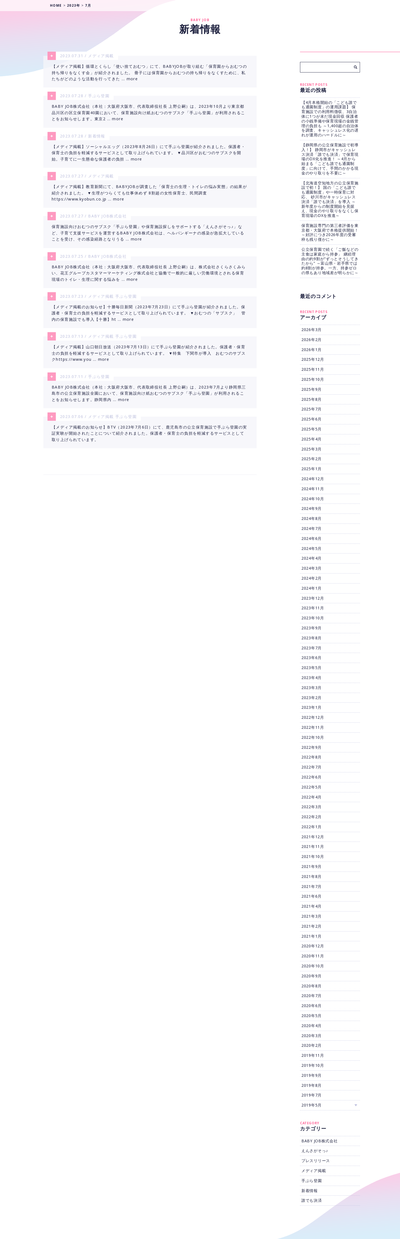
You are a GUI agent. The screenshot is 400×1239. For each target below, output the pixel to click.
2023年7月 (311, 647)
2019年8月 (311, 1085)
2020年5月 (311, 1015)
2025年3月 (311, 449)
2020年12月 (312, 945)
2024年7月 (311, 528)
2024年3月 (311, 568)
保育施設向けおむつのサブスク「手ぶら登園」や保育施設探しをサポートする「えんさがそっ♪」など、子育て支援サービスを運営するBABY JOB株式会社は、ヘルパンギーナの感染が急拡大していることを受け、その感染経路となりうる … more (148, 237)
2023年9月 (311, 627)
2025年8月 (311, 399)
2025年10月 (312, 379)
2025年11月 (312, 369)
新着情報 (96, 137)
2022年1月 (311, 826)
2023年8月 (311, 637)
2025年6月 (311, 419)
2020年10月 (312, 965)
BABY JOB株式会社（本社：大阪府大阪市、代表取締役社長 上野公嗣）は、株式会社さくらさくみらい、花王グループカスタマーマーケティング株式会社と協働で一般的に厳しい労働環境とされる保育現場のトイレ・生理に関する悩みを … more (149, 278)
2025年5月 (311, 429)
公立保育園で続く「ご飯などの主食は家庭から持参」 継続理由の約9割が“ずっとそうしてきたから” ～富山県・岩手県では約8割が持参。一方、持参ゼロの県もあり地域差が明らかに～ (330, 261)
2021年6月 (311, 896)
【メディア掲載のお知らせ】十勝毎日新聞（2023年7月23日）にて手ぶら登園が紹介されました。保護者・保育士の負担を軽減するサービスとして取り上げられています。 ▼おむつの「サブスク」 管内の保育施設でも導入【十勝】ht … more (149, 318)
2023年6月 (311, 657)
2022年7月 (311, 767)
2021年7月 (311, 886)
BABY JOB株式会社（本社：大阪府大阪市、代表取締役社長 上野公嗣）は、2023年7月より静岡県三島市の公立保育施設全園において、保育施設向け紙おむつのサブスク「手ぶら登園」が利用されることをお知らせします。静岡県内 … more (149, 400)
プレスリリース (315, 1160)
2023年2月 (311, 697)
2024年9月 (311, 508)
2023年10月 (312, 617)
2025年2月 (311, 458)
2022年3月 (311, 806)
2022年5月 (311, 787)
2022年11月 (312, 727)
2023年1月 (311, 707)
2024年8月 (311, 518)
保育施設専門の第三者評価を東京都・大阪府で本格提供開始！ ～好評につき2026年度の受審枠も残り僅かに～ (330, 232)
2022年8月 (311, 757)
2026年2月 (311, 339)
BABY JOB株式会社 (107, 219)
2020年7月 (311, 995)
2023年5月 (311, 667)
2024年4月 (311, 558)
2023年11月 (312, 607)
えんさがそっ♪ (314, 1150)
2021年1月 (311, 936)
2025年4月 (311, 439)
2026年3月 (311, 329)
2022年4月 (311, 797)
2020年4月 (311, 1025)
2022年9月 (311, 747)
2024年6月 (311, 538)
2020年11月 (312, 955)
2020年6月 (311, 1005)
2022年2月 (311, 816)
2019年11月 (312, 1055)
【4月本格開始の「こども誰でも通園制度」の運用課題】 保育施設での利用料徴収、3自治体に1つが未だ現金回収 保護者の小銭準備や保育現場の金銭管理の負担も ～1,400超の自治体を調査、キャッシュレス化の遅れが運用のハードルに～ (330, 119)
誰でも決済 (311, 1200)
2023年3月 (311, 687)
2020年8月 (311, 985)
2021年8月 (311, 876)
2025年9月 (311, 389)
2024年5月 (311, 548)
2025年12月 (312, 359)
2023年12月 (312, 598)
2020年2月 (311, 1045)
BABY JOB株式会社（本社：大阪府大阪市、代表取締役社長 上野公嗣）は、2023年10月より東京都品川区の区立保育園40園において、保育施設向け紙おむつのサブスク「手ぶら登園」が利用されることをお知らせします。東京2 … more (148, 114)
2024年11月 (312, 488)
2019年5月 (311, 1105)
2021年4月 (311, 906)
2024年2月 (311, 578)
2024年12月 (312, 478)
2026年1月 (311, 349)
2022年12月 (312, 717)
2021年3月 (311, 916)
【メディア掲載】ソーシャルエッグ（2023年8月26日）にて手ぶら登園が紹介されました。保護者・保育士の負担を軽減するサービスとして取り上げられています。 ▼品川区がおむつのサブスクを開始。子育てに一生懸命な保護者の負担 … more (148, 155)
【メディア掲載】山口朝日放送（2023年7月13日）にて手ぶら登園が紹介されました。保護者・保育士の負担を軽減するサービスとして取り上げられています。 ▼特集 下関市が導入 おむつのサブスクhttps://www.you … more (149, 359)
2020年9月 (311, 975)
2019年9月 (311, 1075)
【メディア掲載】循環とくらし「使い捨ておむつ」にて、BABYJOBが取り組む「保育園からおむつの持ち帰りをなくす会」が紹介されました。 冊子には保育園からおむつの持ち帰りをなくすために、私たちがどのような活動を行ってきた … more (149, 73)
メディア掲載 (101, 55)
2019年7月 (311, 1095)
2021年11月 (312, 846)
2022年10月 (312, 737)
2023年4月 (311, 677)
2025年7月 (311, 409)
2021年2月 (311, 926)
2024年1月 (311, 588)
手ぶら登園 (98, 96)
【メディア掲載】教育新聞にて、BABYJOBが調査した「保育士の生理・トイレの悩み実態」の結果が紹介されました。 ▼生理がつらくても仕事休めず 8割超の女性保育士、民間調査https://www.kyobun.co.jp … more (149, 196)
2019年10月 (312, 1065)
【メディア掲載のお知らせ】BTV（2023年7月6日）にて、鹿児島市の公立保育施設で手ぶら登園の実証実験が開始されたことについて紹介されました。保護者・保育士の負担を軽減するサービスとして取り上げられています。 (149, 441)
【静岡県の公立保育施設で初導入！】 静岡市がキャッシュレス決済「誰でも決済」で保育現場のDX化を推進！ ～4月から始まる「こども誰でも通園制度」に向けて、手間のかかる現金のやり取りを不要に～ (330, 159)
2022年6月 (311, 777)
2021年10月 (312, 856)
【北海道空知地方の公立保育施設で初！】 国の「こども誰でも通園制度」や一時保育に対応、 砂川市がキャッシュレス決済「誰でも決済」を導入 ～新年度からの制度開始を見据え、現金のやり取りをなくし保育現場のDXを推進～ (330, 199)
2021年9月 (311, 866)
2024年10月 (312, 498)
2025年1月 (311, 468)
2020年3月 (311, 1035)
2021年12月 (312, 836)
